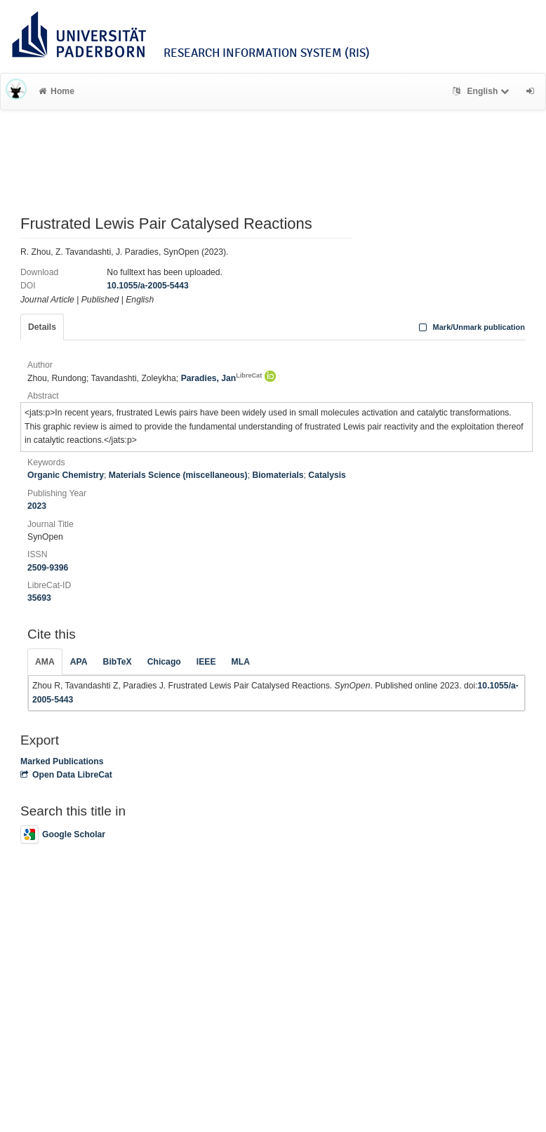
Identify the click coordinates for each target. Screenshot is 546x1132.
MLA (241, 662)
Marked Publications (62, 761)
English (482, 91)
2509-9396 (47, 568)
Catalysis (327, 475)
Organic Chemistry (65, 475)
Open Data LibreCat (66, 775)
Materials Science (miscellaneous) (178, 475)
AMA (45, 662)
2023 (36, 506)
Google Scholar (62, 834)
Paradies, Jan (221, 378)
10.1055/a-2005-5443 (148, 286)
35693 (39, 598)
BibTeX (117, 662)
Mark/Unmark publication (470, 327)
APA (79, 662)
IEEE (206, 662)
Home (56, 91)
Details (42, 327)
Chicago (164, 662)
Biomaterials (277, 475)
